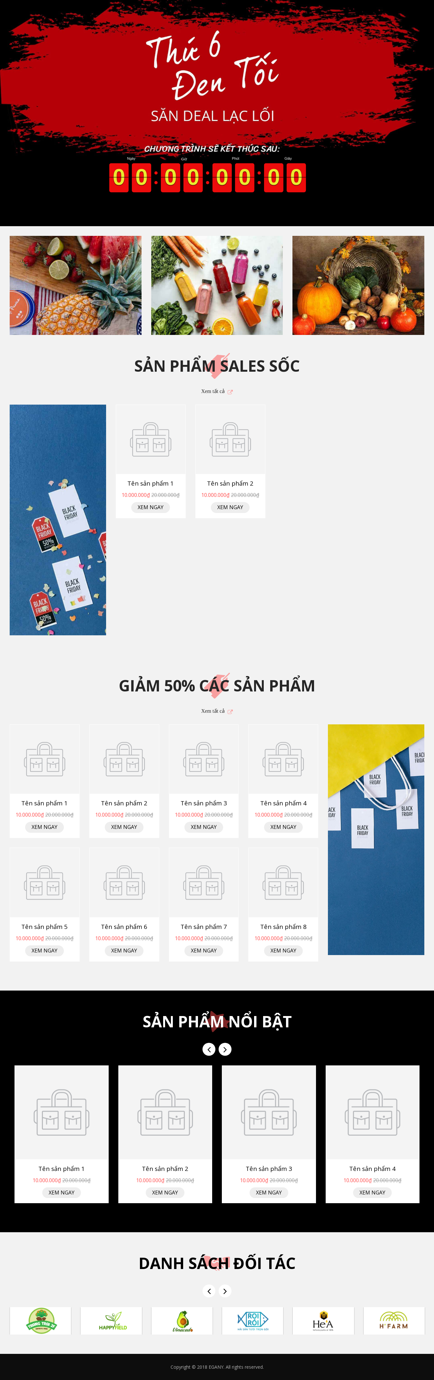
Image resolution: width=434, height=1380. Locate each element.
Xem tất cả (213, 391)
